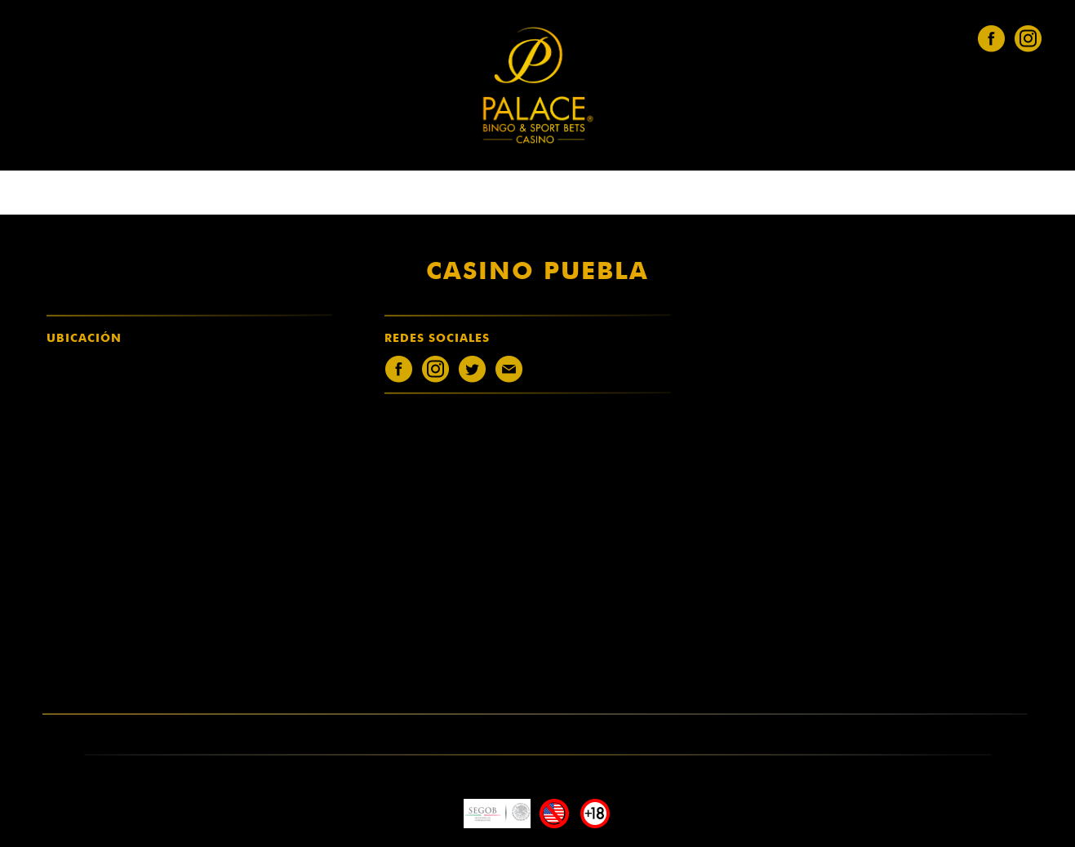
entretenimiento (490, 193)
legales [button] (562, 193)
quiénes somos (422, 193)
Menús (592, 193)
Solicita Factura (626, 193)
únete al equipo (528, 193)
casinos (456, 193)
